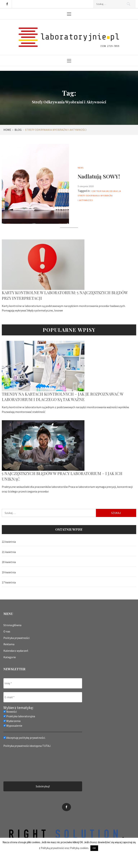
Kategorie (9, 657)
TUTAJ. (46, 746)
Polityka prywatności (16, 638)
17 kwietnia (9, 582)
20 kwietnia (9, 562)
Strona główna (12, 625)
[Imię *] (42, 683)
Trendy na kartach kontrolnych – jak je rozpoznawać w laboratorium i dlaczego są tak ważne (62, 396)
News (81, 167)
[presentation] (18, 764)
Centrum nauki (100, 191)
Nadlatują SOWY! (99, 176)
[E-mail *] (42, 697)
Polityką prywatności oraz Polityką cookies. (65, 848)
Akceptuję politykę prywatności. (24, 737)
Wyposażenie (12, 725)
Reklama (8, 644)
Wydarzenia (11, 721)
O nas (6, 631)
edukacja (115, 191)
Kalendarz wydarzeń (15, 650)
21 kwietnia (9, 552)
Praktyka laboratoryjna (19, 716)
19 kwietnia (9, 572)
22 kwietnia (9, 541)
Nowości (10, 711)
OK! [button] (94, 848)
